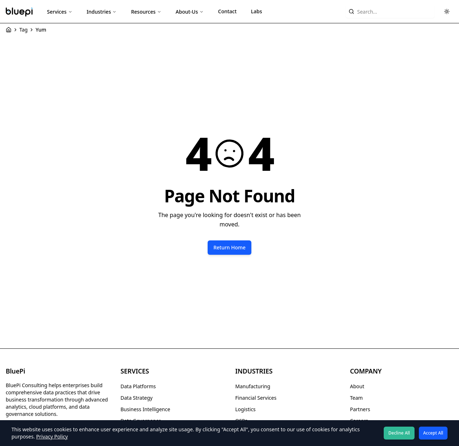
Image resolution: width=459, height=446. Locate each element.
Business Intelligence (145, 409)
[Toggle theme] (446, 11)
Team (356, 397)
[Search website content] (390, 11)
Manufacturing (252, 386)
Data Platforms (138, 386)
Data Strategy (136, 397)
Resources (146, 11)
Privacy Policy (52, 436)
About (357, 386)
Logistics (245, 409)
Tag (23, 29)
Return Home (229, 247)
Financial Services (255, 397)
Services (59, 11)
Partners (360, 409)
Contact (227, 11)
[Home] (8, 30)
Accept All (433, 433)
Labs (256, 11)
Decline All (399, 433)
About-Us (190, 11)
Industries (102, 11)
